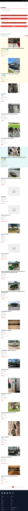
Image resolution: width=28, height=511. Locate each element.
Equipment (3, 200)
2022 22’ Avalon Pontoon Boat (6, 457)
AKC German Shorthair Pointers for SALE (8, 412)
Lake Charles (3, 79)
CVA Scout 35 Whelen (5, 253)
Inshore (2, 502)
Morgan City (3, 201)
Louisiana (7, 54)
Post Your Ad (14, 15)
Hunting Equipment (4, 117)
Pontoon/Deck (4, 460)
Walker (3, 99)
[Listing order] (4, 36)
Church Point (3, 118)
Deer (11, 499)
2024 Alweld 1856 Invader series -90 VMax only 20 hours (11, 178)
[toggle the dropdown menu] (26, 5)
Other (11, 505)
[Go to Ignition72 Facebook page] (2, 493)
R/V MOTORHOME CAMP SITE (6, 311)
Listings (6, 10)
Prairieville (3, 398)
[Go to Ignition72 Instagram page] (7, 493)
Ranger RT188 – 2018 (4, 369)
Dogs (2, 416)
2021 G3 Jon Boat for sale (5, 215)
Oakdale (3, 417)
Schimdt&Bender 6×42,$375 (6, 330)
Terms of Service (13, 509)
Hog (11, 502)
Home (3, 10)
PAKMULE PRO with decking (6, 393)
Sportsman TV (3, 509)
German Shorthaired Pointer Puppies (7, 138)
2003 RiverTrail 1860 (4, 234)
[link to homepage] (5, 5)
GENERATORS (3, 196)
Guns (2, 98)
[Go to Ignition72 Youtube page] (10, 493)
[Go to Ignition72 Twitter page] (4, 493)
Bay (2, 78)
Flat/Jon (3, 218)
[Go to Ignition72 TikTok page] (13, 493)
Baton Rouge (3, 336)
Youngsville (3, 257)
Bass (1, 499)
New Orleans (3, 54)
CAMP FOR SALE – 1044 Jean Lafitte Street (8, 350)
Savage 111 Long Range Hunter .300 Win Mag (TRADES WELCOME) (12, 48)
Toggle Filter (14, 26)
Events (2, 505)
